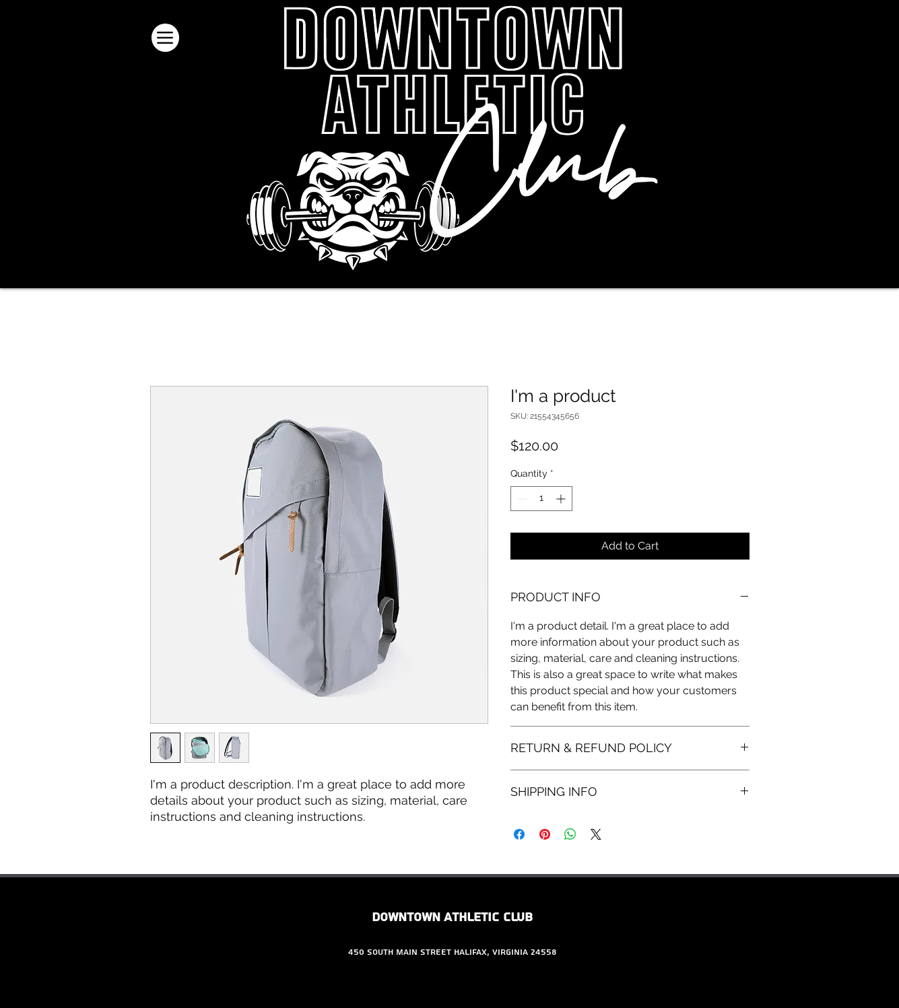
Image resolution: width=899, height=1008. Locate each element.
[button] (768, 44)
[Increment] (562, 498)
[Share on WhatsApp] (570, 834)
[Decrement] (520, 498)
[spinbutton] (541, 498)
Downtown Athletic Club (452, 917)
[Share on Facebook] (519, 834)
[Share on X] (596, 834)
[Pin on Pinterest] (545, 834)
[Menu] (165, 38)
